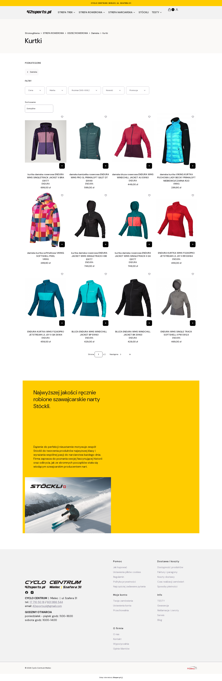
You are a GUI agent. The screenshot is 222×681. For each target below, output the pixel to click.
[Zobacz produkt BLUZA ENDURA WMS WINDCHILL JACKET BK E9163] (149, 323)
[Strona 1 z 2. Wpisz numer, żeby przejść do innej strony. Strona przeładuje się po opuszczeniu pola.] (99, 354)
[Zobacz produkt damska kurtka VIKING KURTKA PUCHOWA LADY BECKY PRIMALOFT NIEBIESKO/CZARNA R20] (193, 166)
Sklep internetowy (110, 677)
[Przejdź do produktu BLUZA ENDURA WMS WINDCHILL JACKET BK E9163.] (133, 298)
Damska (95, 33)
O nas (116, 634)
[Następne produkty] (116, 354)
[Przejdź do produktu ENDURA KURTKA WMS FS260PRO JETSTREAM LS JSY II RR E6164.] (176, 220)
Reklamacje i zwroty (168, 610)
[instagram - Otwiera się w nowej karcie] (32, 592)
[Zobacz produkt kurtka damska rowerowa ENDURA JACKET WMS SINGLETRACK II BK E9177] (105, 244)
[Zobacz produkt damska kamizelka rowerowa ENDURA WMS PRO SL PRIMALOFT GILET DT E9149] (105, 166)
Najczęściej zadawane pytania (129, 586)
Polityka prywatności (124, 581)
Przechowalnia (121, 610)
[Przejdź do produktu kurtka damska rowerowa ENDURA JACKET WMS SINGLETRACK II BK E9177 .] (89, 220)
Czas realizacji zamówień (170, 581)
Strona (91, 354)
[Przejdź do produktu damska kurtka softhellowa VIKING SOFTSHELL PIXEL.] (45, 220)
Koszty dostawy (166, 576)
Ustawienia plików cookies (127, 572)
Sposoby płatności (167, 586)
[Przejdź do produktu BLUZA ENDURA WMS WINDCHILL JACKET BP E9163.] (89, 298)
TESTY (161, 600)
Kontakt (117, 639)
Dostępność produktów (170, 567)
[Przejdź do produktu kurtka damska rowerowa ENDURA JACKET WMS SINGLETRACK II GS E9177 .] (133, 220)
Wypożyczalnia (121, 643)
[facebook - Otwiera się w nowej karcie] (26, 592)
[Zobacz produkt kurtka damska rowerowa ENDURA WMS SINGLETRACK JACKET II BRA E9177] (62, 166)
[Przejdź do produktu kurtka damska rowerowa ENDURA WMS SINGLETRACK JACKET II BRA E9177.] (45, 141)
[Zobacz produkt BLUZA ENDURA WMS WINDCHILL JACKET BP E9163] (105, 323)
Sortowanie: (30, 102)
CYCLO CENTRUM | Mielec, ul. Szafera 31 (111, 3)
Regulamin (118, 576)
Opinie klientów (121, 648)
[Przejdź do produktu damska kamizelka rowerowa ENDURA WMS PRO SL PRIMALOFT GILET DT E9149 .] (89, 141)
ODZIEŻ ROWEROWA (77, 33)
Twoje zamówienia (123, 600)
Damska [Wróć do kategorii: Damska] (31, 72)
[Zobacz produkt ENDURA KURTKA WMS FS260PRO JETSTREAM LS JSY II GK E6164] (62, 323)
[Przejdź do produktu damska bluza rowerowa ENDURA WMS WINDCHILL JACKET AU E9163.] (133, 141)
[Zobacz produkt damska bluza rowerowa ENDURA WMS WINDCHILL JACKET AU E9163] (149, 166)
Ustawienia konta (122, 605)
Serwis (160, 615)
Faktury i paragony (167, 572)
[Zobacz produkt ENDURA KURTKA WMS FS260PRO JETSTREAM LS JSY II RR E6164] (193, 244)
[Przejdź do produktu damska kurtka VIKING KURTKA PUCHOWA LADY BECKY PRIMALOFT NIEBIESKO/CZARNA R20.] (176, 141)
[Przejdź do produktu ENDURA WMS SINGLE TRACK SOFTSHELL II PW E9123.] (176, 298)
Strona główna (32, 33)
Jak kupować (120, 567)
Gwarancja (163, 605)
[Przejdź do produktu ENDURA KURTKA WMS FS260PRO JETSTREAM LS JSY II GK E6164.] (45, 298)
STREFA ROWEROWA (53, 33)
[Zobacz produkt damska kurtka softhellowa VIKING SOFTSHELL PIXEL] (62, 244)
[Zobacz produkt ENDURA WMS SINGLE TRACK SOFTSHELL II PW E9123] (193, 323)
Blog (159, 620)
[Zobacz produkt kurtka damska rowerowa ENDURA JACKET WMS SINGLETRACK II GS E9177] (149, 244)
